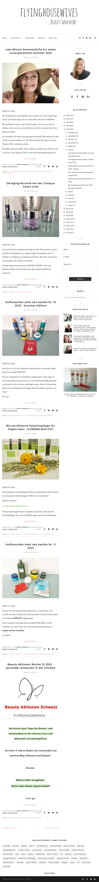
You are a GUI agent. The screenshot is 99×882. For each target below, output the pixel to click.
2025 (68, 119)
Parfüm (36, 171)
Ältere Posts (51, 828)
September (72, 143)
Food (72, 862)
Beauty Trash (69, 846)
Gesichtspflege (78, 850)
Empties (38, 415)
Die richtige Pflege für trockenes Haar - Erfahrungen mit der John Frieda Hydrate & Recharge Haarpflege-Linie (85, 328)
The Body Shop (24, 850)
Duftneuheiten (15, 171)
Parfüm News (45, 171)
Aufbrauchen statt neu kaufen (22, 415)
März (70, 198)
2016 (68, 226)
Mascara (20, 862)
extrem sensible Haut (33, 534)
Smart (30, 292)
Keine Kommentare (9, 167)
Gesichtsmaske (79, 854)
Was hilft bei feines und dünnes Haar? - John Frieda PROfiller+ (85, 349)
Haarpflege (40, 854)
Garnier (65, 862)
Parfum (74, 858)
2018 (68, 219)
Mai (69, 192)
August (70, 146)
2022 (68, 129)
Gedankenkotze (9, 850)
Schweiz (38, 818)
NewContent (27, 171)
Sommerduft (7, 173)
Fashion (68, 854)
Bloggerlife (37, 850)
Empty (31, 846)
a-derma (12, 534)
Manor (30, 854)
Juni (69, 150)
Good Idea (86, 862)
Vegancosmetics (9, 858)
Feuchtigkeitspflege (46, 858)
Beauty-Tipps (52, 854)
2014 (68, 233)
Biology (19, 534)
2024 (68, 122)
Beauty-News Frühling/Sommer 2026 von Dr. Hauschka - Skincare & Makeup (80, 395)
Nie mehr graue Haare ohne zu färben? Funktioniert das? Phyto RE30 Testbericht (85, 317)
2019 (68, 215)
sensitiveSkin (31, 862)
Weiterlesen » (30, 159)
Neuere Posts (10, 828)
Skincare (6, 846)
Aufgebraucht (42, 846)
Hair (17, 854)
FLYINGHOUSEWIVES (14, 879)
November (72, 136)
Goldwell (83, 858)
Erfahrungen (56, 846)
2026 (68, 115)
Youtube (6, 866)
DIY (78, 862)
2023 (68, 126)
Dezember (72, 132)
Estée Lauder (54, 862)
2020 (68, 212)
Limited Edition (63, 858)
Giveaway (42, 862)
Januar (70, 205)
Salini (29, 879)
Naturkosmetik (50, 850)
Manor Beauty (8, 862)
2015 (68, 229)
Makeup (24, 846)
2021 (68, 209)
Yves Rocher (8, 854)
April (70, 195)
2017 (68, 222)
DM (61, 854)
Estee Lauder (64, 850)
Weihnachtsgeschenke (26, 858)
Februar (71, 202)
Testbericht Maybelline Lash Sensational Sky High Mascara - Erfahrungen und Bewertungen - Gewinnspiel (85, 338)
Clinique (12, 292)
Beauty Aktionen (16, 818)
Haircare (80, 846)
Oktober (71, 139)
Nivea (23, 854)
